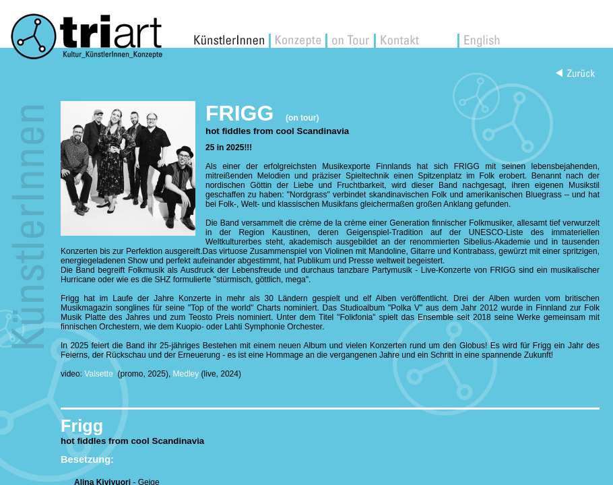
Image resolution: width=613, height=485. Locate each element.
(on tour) (302, 118)
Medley (186, 374)
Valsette (99, 374)
